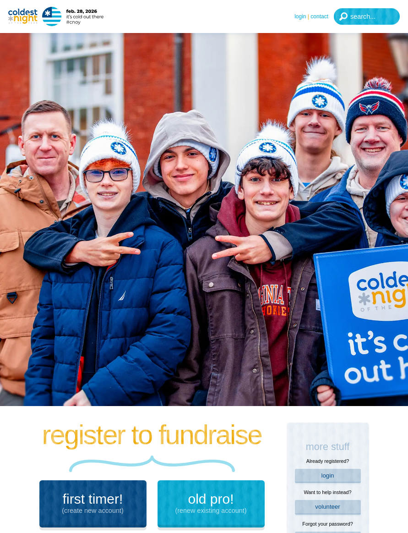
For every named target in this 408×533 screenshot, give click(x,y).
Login (300, 16)
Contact (319, 16)
